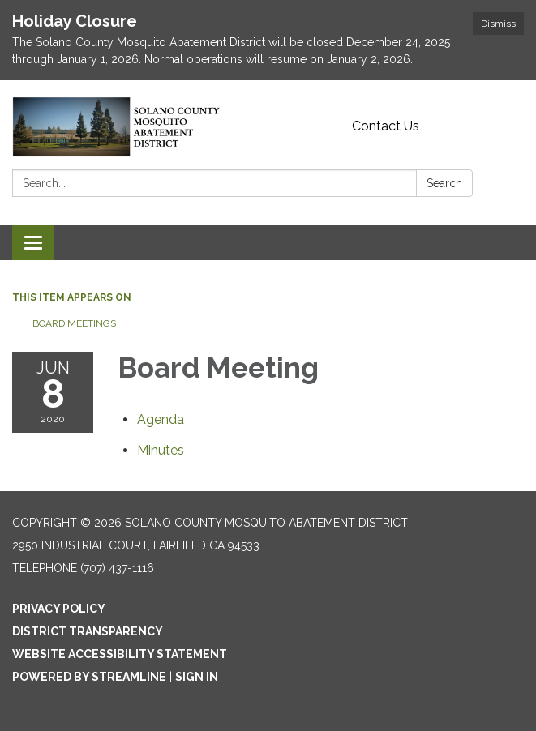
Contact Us (385, 126)
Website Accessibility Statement (119, 654)
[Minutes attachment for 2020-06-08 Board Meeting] (160, 450)
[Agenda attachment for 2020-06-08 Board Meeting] (160, 419)
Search (444, 183)
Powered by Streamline (89, 676)
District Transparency (87, 631)
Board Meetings (74, 323)
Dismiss (498, 23)
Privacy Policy (58, 608)
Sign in (196, 676)
